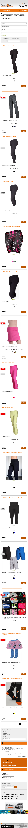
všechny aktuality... (22, 756)
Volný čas (15, 15)
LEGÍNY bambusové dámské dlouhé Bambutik (12, 452)
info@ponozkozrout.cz (7, 824)
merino (12, 798)
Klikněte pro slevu (7, 826)
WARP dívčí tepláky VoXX (7, 407)
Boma (4, 736)
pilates (22, 794)
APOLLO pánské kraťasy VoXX (8, 542)
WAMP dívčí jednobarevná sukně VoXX (10, 317)
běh (17, 798)
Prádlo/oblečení (9, 15)
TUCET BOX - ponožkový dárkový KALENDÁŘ (12, 588)
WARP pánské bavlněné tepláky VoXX (10, 91)
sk (24, 3)
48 (22, 724)
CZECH (3, 794)
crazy (12, 796)
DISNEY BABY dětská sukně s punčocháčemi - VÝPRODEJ (12, 634)
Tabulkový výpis (5, 38)
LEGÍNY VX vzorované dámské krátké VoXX (11, 226)
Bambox (5, 731)
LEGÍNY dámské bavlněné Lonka (9, 136)
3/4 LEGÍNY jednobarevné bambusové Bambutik (12, 497)
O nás (4, 773)
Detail (23, 86)
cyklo (8, 794)
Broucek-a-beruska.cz (23, 826)
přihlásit (8, 10)
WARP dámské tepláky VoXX (8, 45)
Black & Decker (6, 734)
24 (19, 724)
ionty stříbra (15, 794)
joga (16, 796)
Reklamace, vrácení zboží (8, 776)
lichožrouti (6, 796)
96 (24, 724)
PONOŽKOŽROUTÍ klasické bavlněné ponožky (12, 678)
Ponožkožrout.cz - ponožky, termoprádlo (11, 14)
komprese (5, 798)
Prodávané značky (7, 729)
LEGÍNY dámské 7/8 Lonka (7, 181)
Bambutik (5, 733)
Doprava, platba (6, 774)
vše (26, 724)
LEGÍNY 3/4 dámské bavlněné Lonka (9, 271)
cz (22, 3)
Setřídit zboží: (4, 40)
